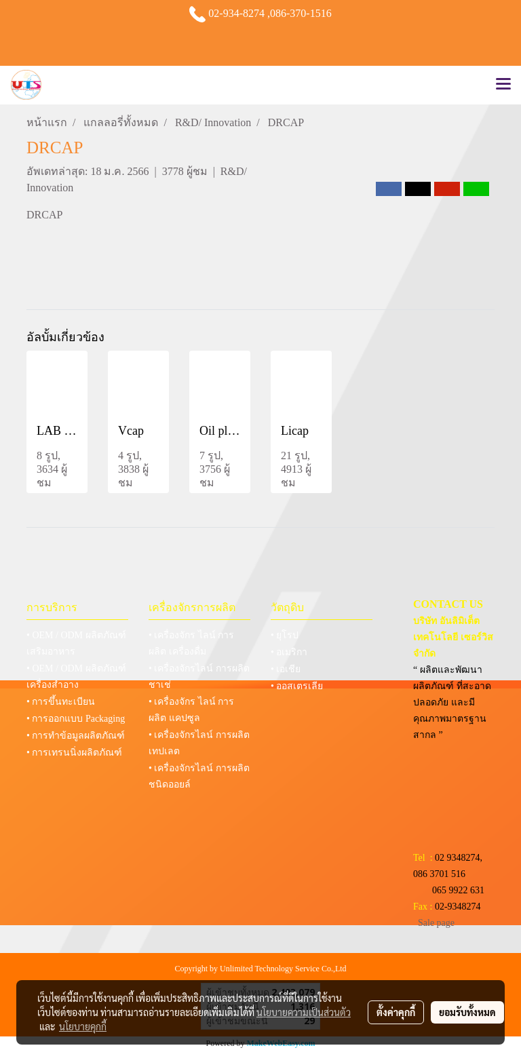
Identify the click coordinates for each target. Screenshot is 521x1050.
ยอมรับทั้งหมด (467, 1012)
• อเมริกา (289, 652)
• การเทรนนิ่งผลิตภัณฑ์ (74, 752)
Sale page (436, 923)
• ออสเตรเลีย (297, 686)
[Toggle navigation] (503, 85)
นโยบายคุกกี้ (83, 1026)
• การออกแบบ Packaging (75, 719)
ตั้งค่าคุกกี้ (396, 1012)
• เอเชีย (286, 669)
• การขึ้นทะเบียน (60, 702)
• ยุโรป (284, 635)
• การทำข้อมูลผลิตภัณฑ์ (75, 736)
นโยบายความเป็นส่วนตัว (303, 1012)
